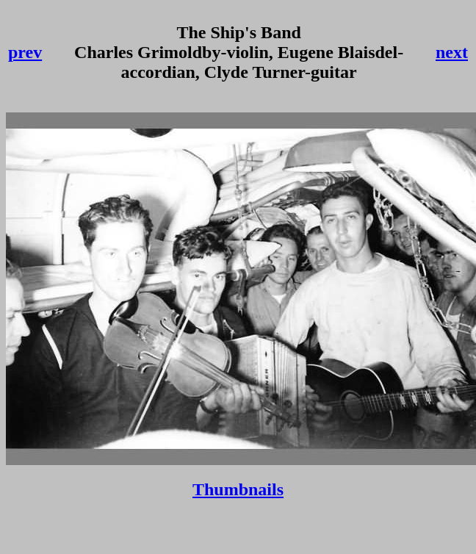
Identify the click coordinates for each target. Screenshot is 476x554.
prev (25, 52)
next (452, 52)
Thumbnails (238, 489)
